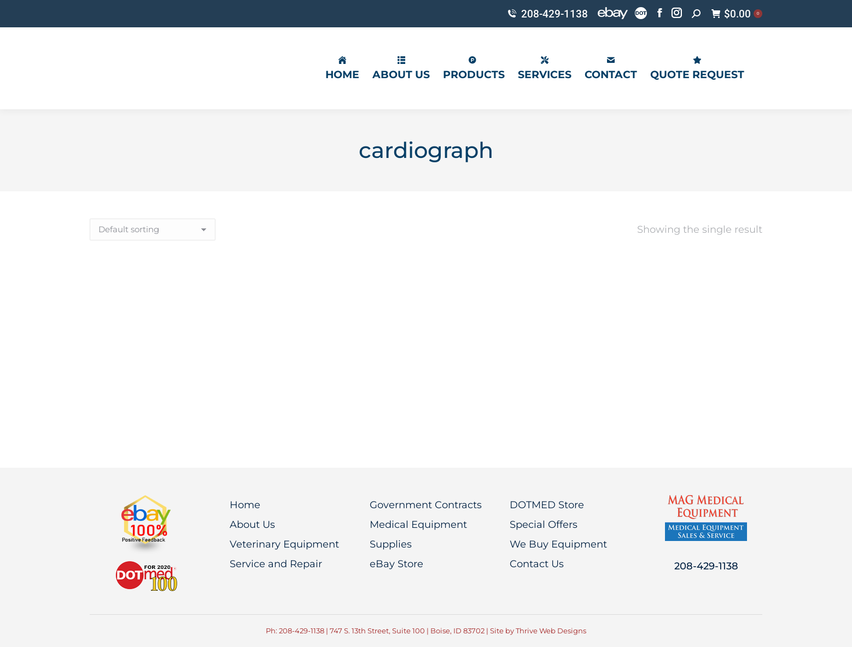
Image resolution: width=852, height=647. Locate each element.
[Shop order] (152, 229)
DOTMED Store (547, 505)
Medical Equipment (418, 525)
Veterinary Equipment (284, 544)
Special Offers (543, 525)
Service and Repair (276, 564)
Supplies (391, 544)
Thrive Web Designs (551, 630)
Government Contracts (426, 505)
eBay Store (396, 564)
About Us (252, 525)
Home (245, 505)
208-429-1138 (547, 14)
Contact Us (537, 564)
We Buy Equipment (558, 544)
